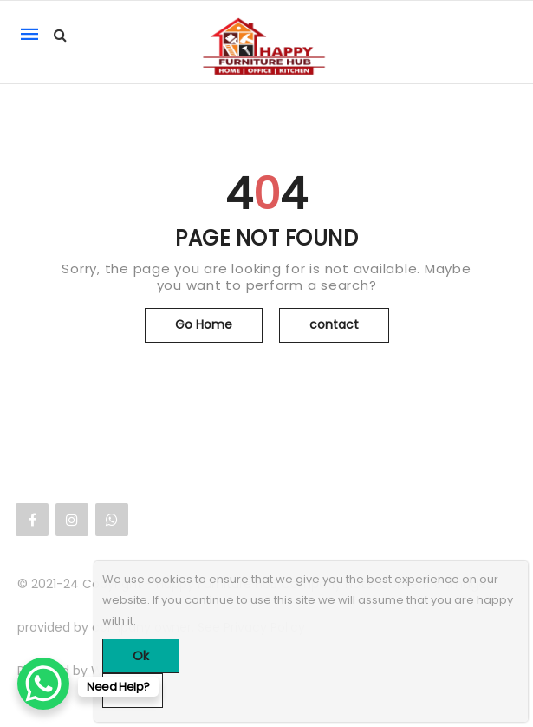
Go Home (203, 324)
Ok (141, 656)
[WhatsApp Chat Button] (43, 684)
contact (334, 324)
